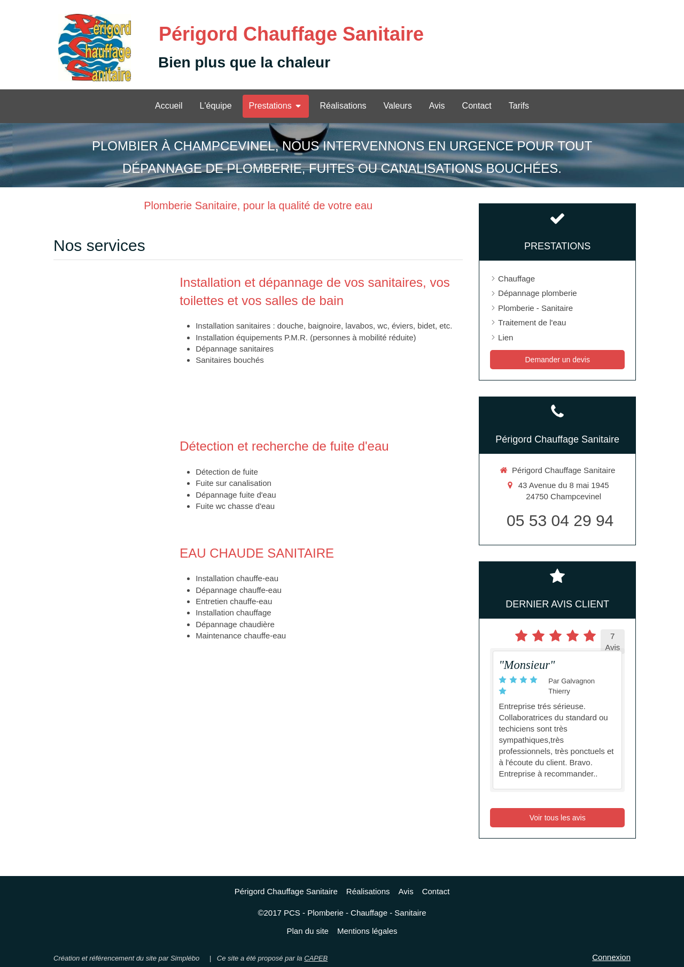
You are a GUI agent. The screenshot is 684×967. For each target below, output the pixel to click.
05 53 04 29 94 (560, 520)
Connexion (611, 957)
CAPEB (316, 958)
